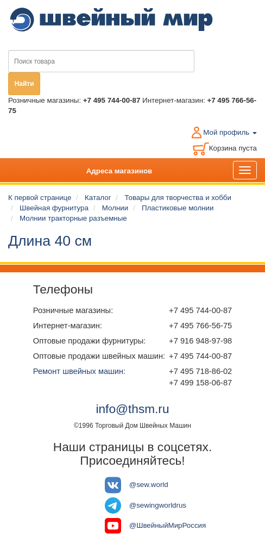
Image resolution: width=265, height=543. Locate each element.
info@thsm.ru (132, 409)
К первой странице (39, 198)
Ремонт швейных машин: (79, 371)
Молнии (115, 208)
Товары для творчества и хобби (177, 198)
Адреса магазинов (119, 171)
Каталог (98, 198)
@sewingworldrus (157, 505)
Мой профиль (230, 132)
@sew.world (148, 484)
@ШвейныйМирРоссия (167, 525)
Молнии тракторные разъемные (73, 218)
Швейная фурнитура (54, 208)
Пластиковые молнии (177, 208)
